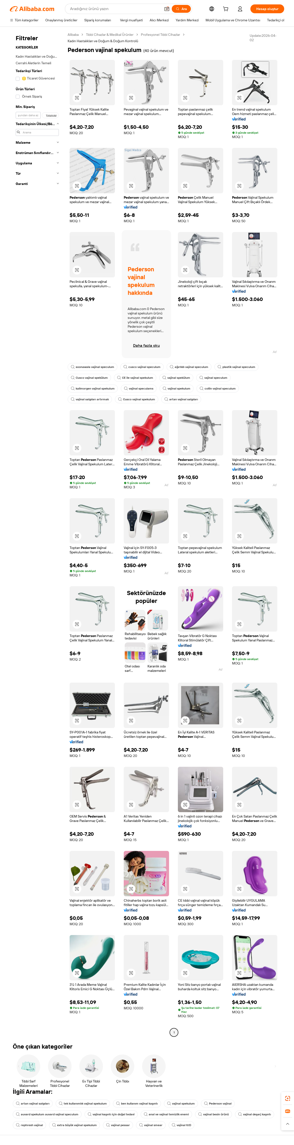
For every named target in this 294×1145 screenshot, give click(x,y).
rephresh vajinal (29, 1125)
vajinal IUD (181, 1125)
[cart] (226, 10)
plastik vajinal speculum (236, 367)
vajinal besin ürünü (213, 1114)
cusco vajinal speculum (141, 367)
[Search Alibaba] (115, 9)
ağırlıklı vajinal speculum (189, 367)
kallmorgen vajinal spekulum (93, 388)
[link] (287, 1098)
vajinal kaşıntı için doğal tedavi (111, 1114)
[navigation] (37, 534)
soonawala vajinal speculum (92, 367)
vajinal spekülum (176, 378)
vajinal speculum (213, 378)
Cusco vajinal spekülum (89, 378)
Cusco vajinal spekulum (136, 399)
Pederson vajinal (218, 1104)
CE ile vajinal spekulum (135, 378)
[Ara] (181, 9)
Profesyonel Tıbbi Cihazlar (160, 35)
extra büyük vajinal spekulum (74, 1125)
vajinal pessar (118, 1125)
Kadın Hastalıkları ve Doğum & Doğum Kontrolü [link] (103, 41)
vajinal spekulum (176, 388)
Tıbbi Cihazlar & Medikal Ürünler (110, 35)
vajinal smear (150, 1125)
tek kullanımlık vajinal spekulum (83, 1104)
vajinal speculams (138, 388)
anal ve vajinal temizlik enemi (166, 1114)
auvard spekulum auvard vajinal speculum (47, 1114)
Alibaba (73, 35)
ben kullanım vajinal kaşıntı (137, 1104)
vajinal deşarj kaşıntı (254, 1114)
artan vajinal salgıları (181, 399)
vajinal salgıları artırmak (90, 399)
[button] (167, 9)
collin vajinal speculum (218, 388)
